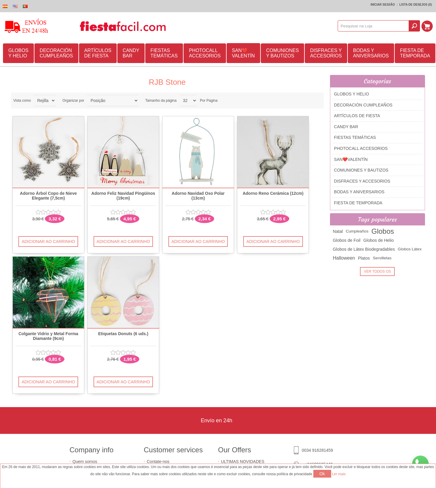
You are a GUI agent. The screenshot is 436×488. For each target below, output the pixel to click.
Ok (322, 473)
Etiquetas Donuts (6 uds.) (123, 334)
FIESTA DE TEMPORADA (415, 53)
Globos (382, 231)
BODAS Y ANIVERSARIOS (371, 53)
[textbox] (373, 26)
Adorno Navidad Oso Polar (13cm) (198, 195)
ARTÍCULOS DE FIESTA (97, 53)
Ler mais (339, 474)
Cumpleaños (357, 231)
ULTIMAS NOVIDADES (242, 461)
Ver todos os (377, 271)
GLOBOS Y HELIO (18, 53)
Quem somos (84, 461)
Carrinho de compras (427, 26)
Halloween (344, 258)
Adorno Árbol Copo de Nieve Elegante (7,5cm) (48, 195)
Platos (364, 258)
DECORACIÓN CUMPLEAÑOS (56, 53)
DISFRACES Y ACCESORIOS (326, 53)
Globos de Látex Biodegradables (364, 249)
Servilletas (382, 258)
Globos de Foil (347, 240)
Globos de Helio (378, 240)
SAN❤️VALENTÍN (243, 53)
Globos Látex (409, 249)
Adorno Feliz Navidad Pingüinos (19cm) (123, 195)
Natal (338, 231)
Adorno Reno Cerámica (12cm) (273, 193)
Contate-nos (158, 461)
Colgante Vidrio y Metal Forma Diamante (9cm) (48, 336)
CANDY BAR (131, 53)
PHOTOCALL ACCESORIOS (205, 53)
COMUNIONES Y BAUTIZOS (282, 53)
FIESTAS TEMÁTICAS (164, 53)
